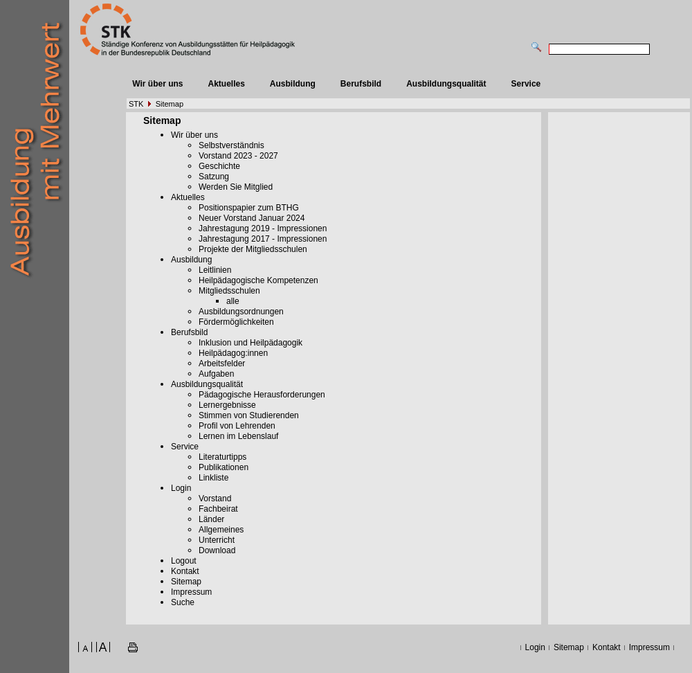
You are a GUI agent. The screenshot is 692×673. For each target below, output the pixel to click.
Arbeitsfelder (222, 363)
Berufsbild (360, 84)
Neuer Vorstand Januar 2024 (251, 218)
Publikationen (223, 467)
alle (232, 301)
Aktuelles (226, 84)
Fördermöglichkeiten (236, 322)
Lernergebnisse (227, 405)
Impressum (191, 592)
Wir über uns (157, 84)
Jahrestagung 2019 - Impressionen (263, 228)
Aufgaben (216, 374)
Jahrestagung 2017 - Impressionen (263, 239)
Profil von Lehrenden (237, 426)
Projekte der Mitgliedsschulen (253, 249)
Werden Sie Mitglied (236, 187)
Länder (211, 519)
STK (136, 104)
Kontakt (185, 571)
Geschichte (219, 166)
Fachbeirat (218, 509)
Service (526, 84)
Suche (182, 602)
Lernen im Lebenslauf (238, 436)
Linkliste (213, 478)
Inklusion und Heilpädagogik (250, 343)
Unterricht (217, 540)
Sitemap (169, 104)
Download (217, 550)
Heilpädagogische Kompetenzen (258, 280)
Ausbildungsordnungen (241, 311)
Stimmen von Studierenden (249, 415)
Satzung (214, 176)
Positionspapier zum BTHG (249, 208)
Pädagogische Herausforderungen (262, 395)
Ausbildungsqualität (446, 84)
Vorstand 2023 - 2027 (238, 156)
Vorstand (215, 498)
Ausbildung (293, 84)
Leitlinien (215, 270)
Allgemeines (221, 530)
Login (181, 488)
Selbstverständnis (231, 145)
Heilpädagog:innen (233, 353)
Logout (184, 561)
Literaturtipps (222, 457)
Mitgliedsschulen (229, 291)
